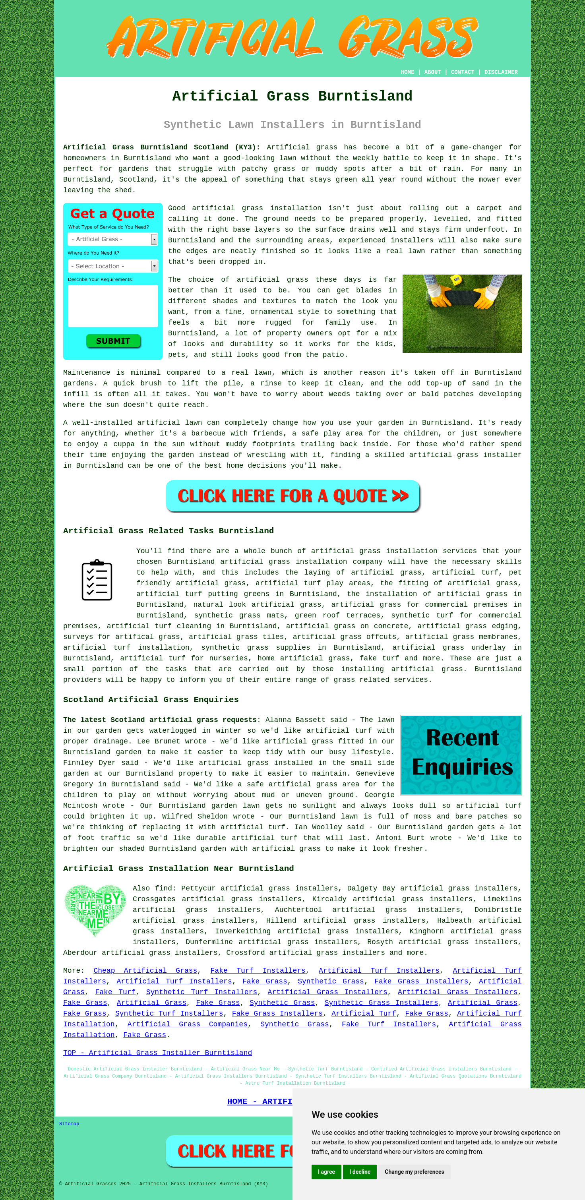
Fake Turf (115, 992)
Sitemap (69, 1124)
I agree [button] (326, 1172)
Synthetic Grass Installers (381, 1003)
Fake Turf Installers (258, 971)
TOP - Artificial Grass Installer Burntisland (157, 1053)
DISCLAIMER (501, 72)
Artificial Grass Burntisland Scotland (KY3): (161, 147)
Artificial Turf (363, 1014)
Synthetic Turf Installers (202, 992)
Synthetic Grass (331, 981)
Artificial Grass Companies (188, 1024)
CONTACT (463, 72)
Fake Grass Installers (421, 981)
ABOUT (432, 72)
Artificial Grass (151, 1003)
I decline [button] (359, 1172)
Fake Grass (264, 981)
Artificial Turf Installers (379, 971)
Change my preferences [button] (414, 1172)
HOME (408, 72)
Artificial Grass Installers (327, 992)
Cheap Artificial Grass (145, 971)
